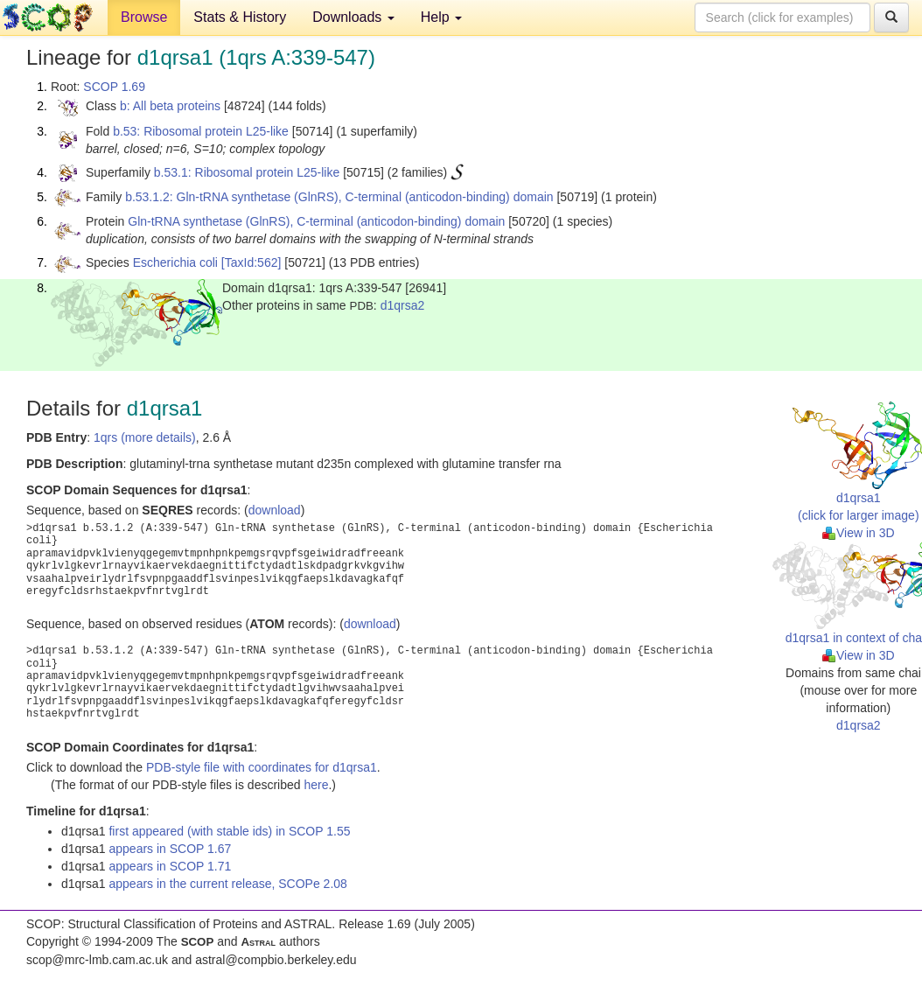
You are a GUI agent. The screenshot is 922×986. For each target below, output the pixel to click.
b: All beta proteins (170, 106)
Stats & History (239, 17)
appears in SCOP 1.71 (169, 866)
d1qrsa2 (403, 305)
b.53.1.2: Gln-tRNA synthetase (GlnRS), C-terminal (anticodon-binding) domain (339, 197)
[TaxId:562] (251, 262)
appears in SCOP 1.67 (169, 849)
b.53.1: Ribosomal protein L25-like (246, 172)
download (274, 510)
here (316, 785)
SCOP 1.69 (114, 87)
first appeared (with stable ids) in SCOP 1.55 (229, 831)
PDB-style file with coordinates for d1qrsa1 (261, 767)
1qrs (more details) (145, 437)
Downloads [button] (353, 17)
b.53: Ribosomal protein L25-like (201, 131)
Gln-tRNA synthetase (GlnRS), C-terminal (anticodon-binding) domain (316, 221)
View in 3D (858, 533)
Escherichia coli (175, 262)
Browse (144, 17)
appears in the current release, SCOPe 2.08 (227, 884)
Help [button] (441, 17)
